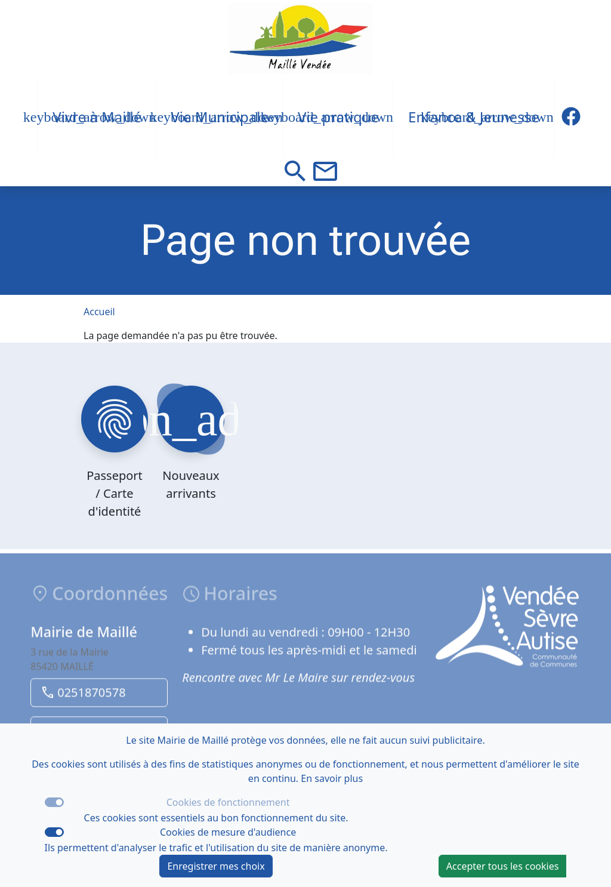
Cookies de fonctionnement (228, 802)
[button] (295, 171)
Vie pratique (338, 117)
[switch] (54, 832)
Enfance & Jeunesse (473, 117)
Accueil (99, 311)
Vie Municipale (220, 117)
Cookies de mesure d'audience (228, 832)
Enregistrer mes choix (215, 866)
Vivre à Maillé (97, 117)
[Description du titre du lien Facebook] (571, 117)
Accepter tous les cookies (502, 866)
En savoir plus (332, 778)
